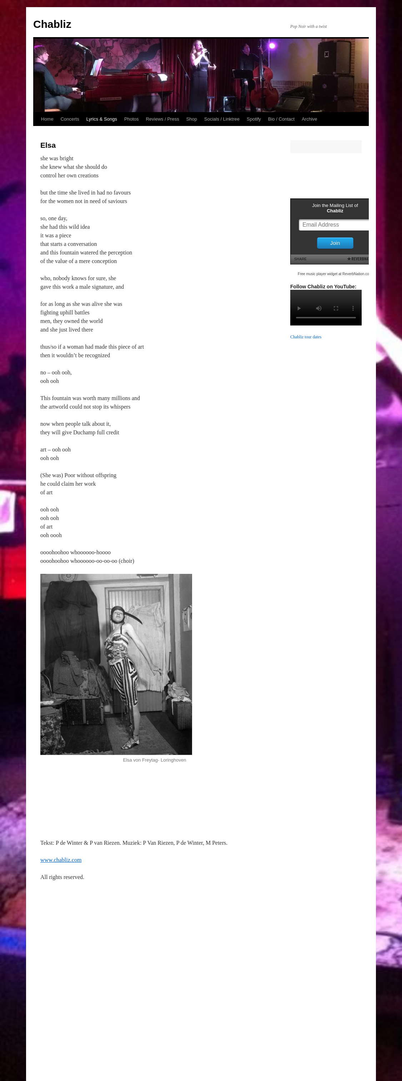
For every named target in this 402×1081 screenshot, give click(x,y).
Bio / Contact (281, 119)
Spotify (254, 119)
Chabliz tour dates (305, 336)
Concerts (70, 119)
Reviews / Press (162, 119)
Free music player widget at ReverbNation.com (335, 274)
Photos (131, 119)
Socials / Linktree (222, 119)
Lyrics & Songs (101, 119)
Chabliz (52, 24)
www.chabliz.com (60, 860)
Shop (191, 119)
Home (47, 119)
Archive (309, 119)
